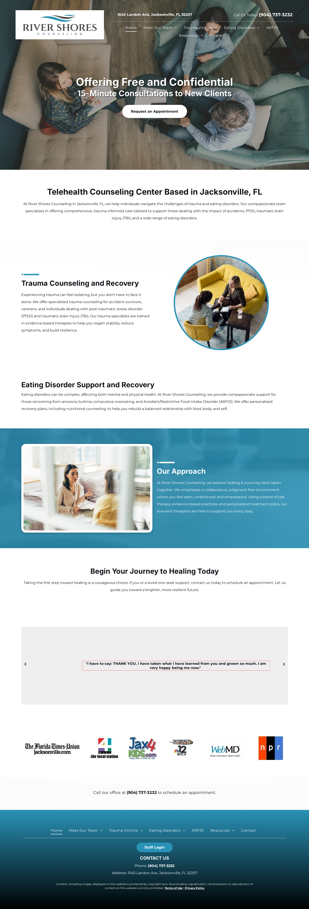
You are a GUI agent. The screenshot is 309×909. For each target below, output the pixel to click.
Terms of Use (174, 888)
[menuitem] (132, 28)
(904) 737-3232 (142, 792)
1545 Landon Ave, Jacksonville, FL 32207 (155, 14)
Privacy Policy (194, 888)
